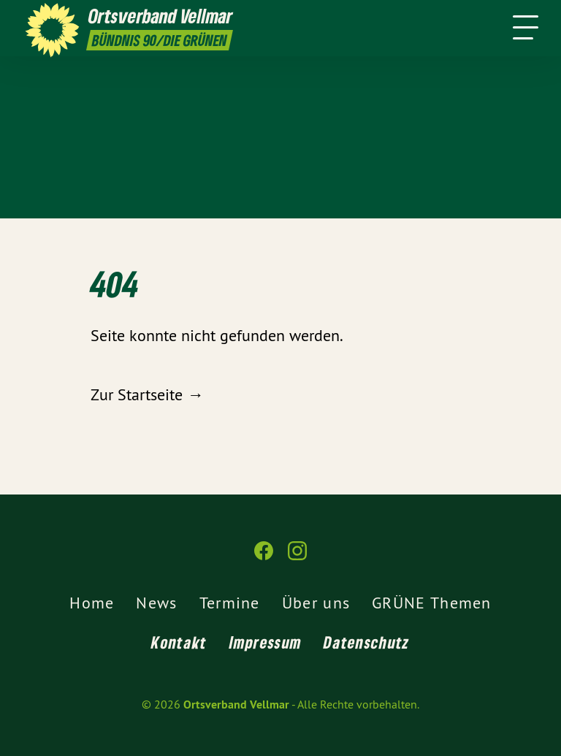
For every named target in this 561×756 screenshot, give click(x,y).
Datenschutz (366, 642)
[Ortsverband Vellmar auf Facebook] (263, 557)
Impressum (265, 642)
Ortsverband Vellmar (236, 704)
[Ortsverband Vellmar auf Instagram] (297, 557)
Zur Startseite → (147, 394)
